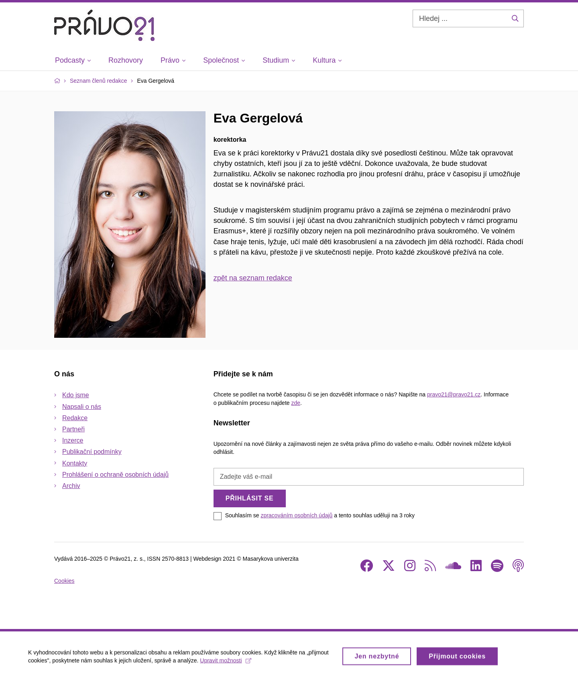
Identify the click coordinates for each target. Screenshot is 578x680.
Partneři (73, 429)
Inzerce (72, 440)
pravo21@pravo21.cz (453, 394)
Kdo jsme (75, 395)
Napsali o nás (81, 406)
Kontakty (74, 463)
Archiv (71, 485)
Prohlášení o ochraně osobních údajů (115, 474)
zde (295, 403)
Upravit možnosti (225, 663)
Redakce (75, 418)
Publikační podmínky (92, 451)
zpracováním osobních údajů (296, 515)
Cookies (64, 581)
